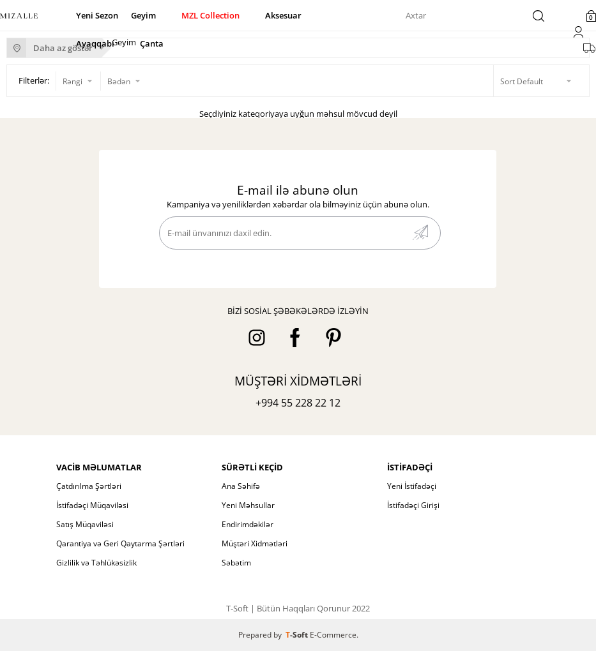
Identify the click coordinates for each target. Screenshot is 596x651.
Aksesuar (283, 15)
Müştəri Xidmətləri (254, 543)
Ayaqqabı (95, 43)
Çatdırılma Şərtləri (88, 486)
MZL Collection (210, 15)
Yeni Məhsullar (248, 505)
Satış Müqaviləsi (85, 524)
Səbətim (236, 562)
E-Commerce (333, 634)
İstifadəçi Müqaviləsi (92, 505)
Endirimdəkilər (247, 524)
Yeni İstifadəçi (411, 486)
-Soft (298, 634)
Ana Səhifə (241, 486)
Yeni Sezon (97, 15)
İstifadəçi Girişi (413, 505)
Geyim (143, 15)
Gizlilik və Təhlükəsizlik (96, 562)
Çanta (152, 43)
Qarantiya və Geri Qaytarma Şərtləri (120, 543)
